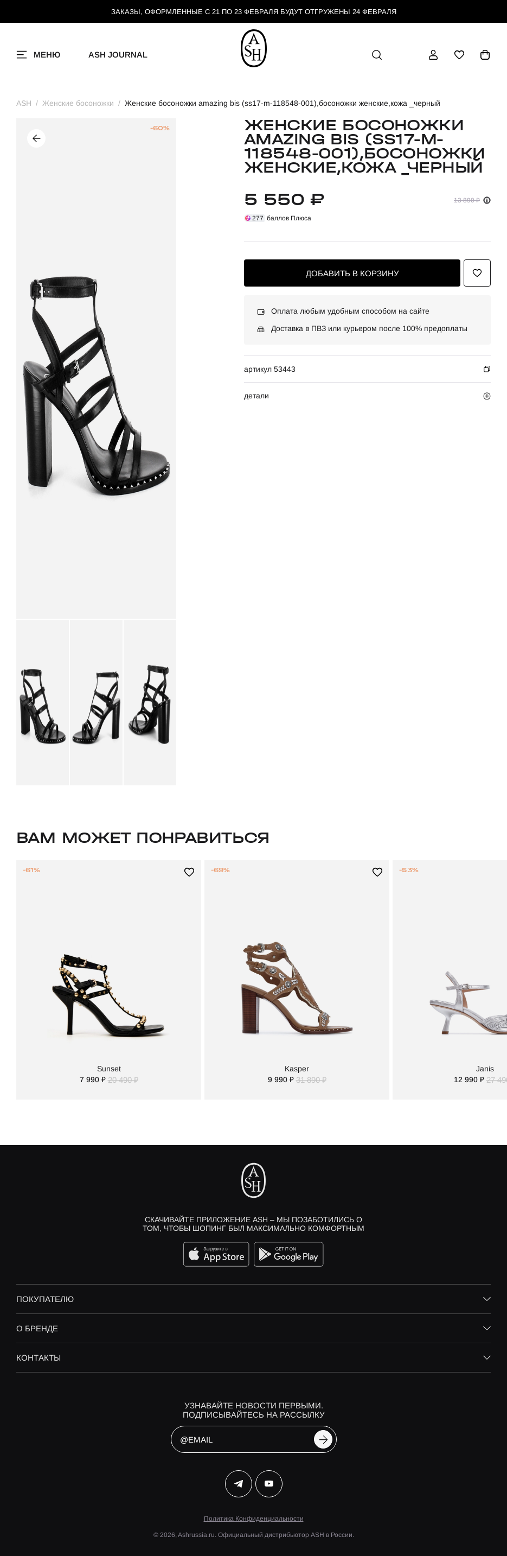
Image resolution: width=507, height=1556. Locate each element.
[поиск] (376, 54)
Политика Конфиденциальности (254, 1518)
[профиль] (433, 54)
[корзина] (485, 54)
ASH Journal (117, 54)
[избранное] (459, 54)
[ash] (253, 48)
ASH (23, 103)
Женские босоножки (78, 103)
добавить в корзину (352, 273)
